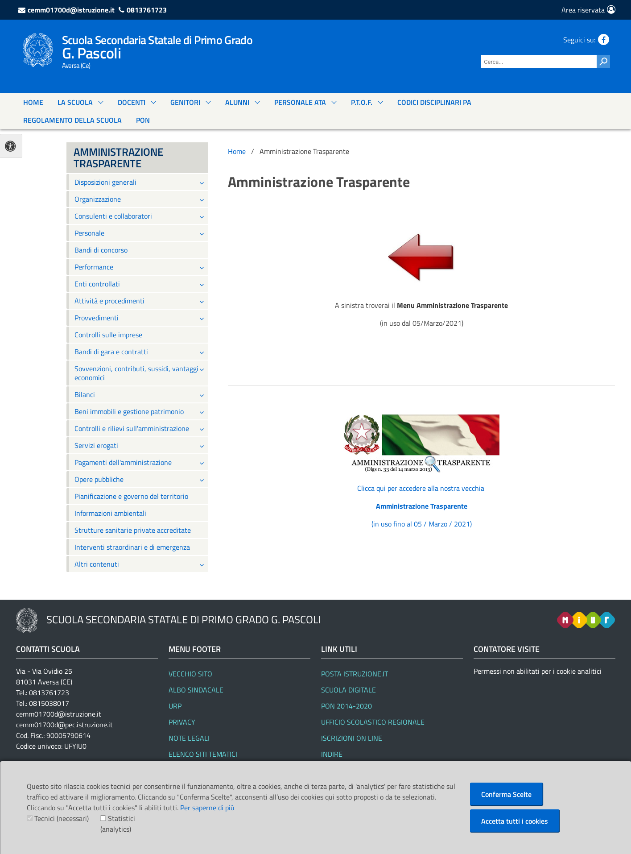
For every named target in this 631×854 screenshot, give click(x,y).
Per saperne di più (207, 807)
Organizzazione (97, 199)
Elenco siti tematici (203, 754)
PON (143, 120)
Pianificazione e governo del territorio (131, 496)
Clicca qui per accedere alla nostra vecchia (421, 488)
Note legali (189, 738)
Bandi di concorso (101, 250)
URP (175, 706)
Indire (331, 754)
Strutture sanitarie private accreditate (132, 530)
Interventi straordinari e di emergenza (132, 547)
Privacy (182, 722)
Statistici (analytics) (117, 823)
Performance (93, 266)
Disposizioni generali (105, 182)
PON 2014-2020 (346, 706)
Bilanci (84, 394)
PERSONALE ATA (300, 102)
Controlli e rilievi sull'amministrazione (131, 428)
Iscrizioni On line (351, 738)
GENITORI (185, 102)
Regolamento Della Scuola (72, 120)
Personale (89, 233)
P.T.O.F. (361, 102)
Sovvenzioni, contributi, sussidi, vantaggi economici (136, 373)
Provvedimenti (96, 317)
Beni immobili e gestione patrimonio (129, 411)
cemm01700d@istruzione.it (71, 9)
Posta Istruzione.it (354, 673)
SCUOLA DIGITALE (348, 689)
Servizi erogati (96, 445)
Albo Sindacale (196, 689)
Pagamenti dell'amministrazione (123, 462)
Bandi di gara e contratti (111, 351)
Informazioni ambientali (110, 513)
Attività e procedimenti (109, 300)
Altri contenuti (96, 564)
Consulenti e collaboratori (113, 216)
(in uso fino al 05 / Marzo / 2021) (421, 523)
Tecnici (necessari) (61, 818)
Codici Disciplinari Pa (434, 102)
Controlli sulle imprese (108, 334)
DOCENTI (131, 102)
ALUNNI (237, 102)
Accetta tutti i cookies (514, 821)
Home (33, 102)
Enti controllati (97, 283)
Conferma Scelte (506, 794)
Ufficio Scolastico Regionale (373, 722)
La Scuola (75, 102)
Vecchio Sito (190, 673)
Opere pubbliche (99, 479)
